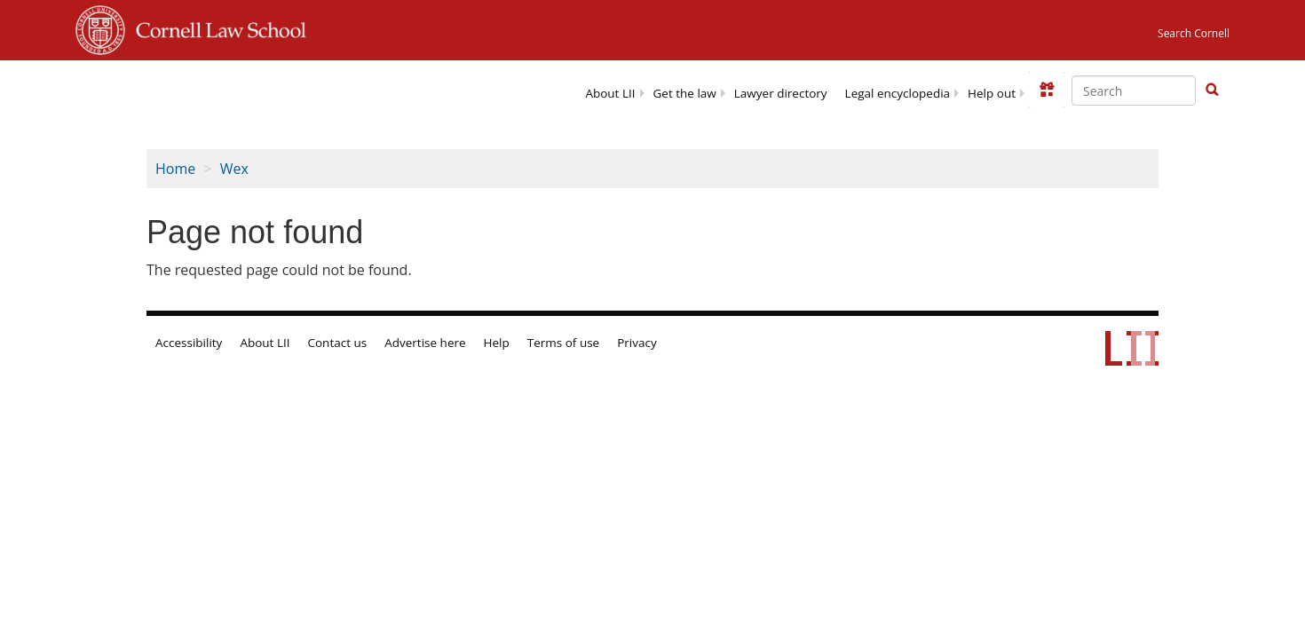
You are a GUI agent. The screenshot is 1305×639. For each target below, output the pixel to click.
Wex (234, 168)
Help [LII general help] (497, 343)
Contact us (338, 343)
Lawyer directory (780, 93)
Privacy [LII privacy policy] (637, 343)
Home (175, 168)
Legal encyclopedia (897, 93)
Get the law (684, 93)
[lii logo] (238, 89)
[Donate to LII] (1046, 89)
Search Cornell (1194, 33)
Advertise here (424, 343)
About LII (610, 93)
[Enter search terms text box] (1134, 90)
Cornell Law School (215, 27)
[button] (1212, 89)
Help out (992, 93)
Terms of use (563, 343)
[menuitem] (610, 92)
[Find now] (1212, 90)
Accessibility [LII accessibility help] (188, 343)
